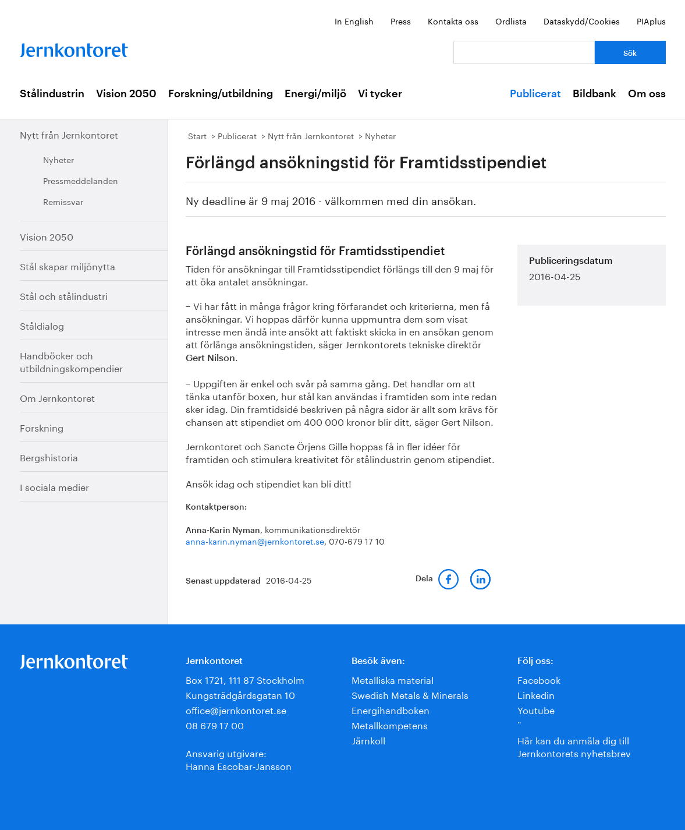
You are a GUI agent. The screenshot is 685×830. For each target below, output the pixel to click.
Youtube (536, 709)
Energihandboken (391, 709)
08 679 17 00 (215, 724)
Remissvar (63, 201)
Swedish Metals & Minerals (410, 694)
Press (401, 20)
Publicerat (535, 94)
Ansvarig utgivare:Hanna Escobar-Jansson (239, 758)
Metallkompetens (390, 724)
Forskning (41, 426)
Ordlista (511, 20)
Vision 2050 (126, 94)
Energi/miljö (315, 94)
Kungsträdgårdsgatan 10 (240, 694)
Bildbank (594, 94)
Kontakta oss (453, 20)
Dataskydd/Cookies (582, 20)
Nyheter (58, 159)
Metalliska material (393, 679)
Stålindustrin (52, 94)
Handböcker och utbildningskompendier (71, 361)
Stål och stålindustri (64, 295)
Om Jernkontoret (57, 397)
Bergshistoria (49, 456)
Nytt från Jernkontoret (69, 133)
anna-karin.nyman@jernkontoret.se (255, 540)
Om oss (647, 94)
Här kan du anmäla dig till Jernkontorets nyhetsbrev (574, 746)
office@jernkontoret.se (236, 709)
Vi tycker (380, 94)
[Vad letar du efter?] (524, 52)
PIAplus (651, 20)
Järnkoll (368, 739)
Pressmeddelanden (80, 180)
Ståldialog (42, 324)
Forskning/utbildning (220, 94)
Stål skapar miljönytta (67, 265)
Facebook (538, 679)
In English (354, 20)
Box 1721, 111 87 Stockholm (245, 679)
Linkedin (536, 694)
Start (197, 135)
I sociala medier (54, 486)
